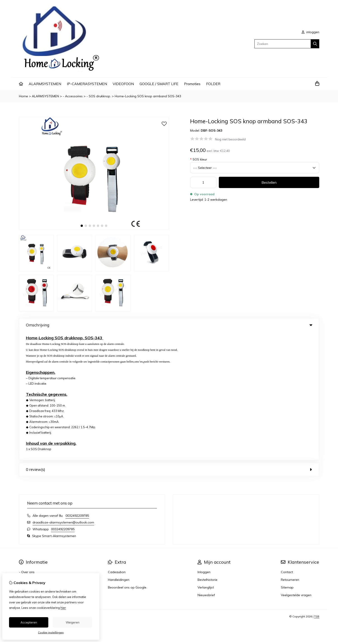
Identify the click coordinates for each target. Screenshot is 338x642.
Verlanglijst (206, 459)
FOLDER (213, 83)
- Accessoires (73, 96)
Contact (287, 444)
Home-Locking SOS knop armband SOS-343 (148, 96)
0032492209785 (77, 387)
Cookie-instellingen (51, 632)
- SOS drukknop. (98, 96)
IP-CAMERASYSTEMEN (87, 83)
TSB (316, 488)
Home (23, 96)
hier (63, 607)
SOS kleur (198, 159)
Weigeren (72, 622)
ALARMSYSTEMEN (45, 83)
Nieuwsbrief (206, 467)
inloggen (310, 32)
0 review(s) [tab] (169, 341)
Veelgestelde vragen (296, 467)
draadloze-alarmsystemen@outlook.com (63, 394)
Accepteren (29, 622)
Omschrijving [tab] (169, 325)
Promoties (192, 83)
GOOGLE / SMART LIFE (159, 83)
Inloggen (204, 444)
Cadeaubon (117, 444)
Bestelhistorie (207, 451)
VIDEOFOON (123, 83)
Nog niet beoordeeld (230, 139)
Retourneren (290, 451)
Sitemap (287, 459)
